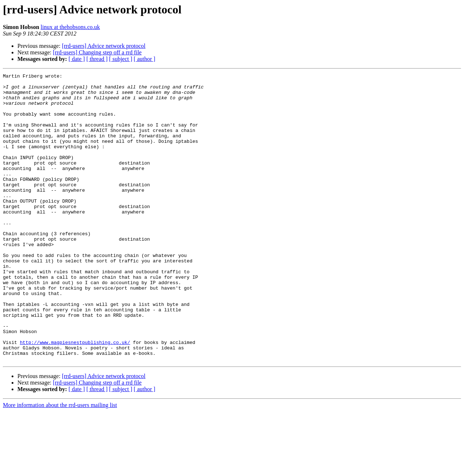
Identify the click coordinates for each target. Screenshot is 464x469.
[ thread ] (97, 59)
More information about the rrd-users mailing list (60, 463)
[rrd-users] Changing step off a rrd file (97, 52)
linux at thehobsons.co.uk (70, 27)
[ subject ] (120, 59)
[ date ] (77, 59)
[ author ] (145, 59)
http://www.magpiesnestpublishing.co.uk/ (75, 396)
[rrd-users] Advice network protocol (104, 46)
